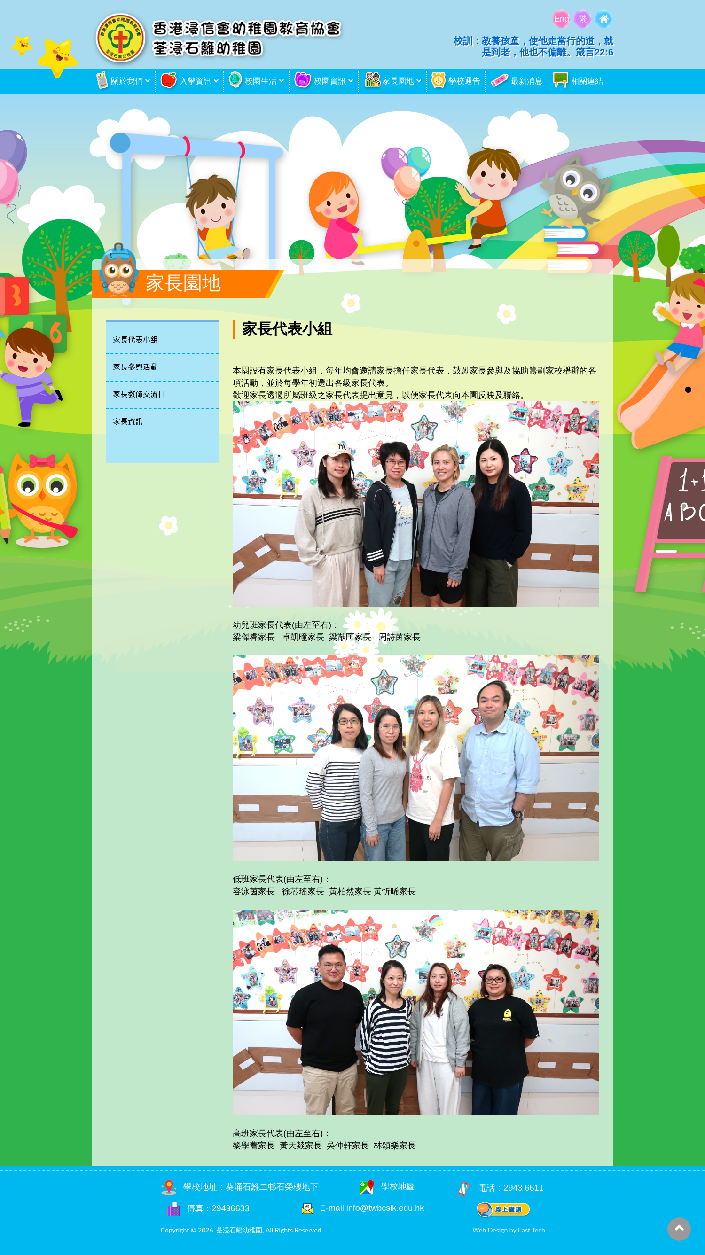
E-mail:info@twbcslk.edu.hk (372, 1208)
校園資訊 (320, 81)
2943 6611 (523, 1188)
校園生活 (253, 81)
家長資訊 (128, 422)
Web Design (490, 1230)
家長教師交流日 (139, 394)
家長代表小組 (135, 340)
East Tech (531, 1230)
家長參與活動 (135, 367)
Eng (561, 18)
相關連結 (578, 81)
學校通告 (455, 81)
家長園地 (388, 81)
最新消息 (517, 81)
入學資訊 (186, 81)
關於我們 (119, 81)
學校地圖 (387, 1186)
